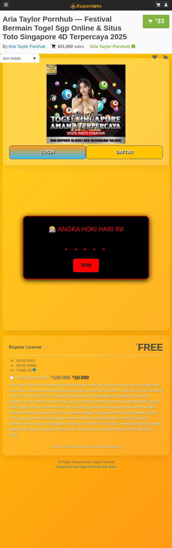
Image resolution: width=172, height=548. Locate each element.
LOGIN (47, 152)
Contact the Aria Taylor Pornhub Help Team (86, 467)
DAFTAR (124, 152)
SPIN (86, 265)
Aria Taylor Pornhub (26, 46)
